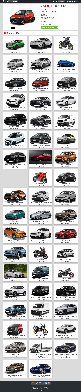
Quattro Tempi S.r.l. (36, 388)
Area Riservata (47, 387)
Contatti (36, 387)
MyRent (6, 1)
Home (32, 387)
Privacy (40, 387)
